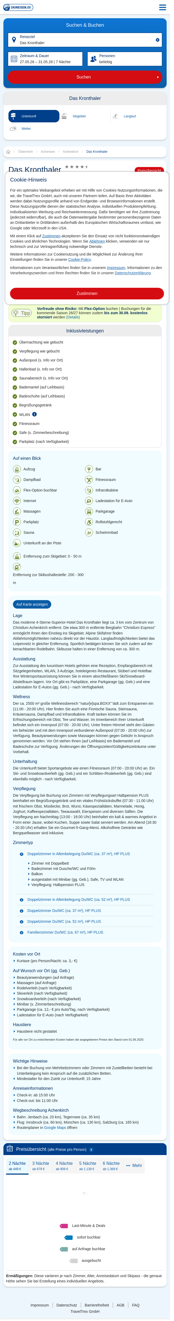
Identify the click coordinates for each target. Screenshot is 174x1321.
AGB (121, 1305)
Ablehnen (97, 241)
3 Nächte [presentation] (40, 1166)
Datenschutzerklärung (133, 273)
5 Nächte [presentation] (87, 1166)
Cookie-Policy (79, 259)
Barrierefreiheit (97, 1305)
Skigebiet (79, 116)
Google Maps (55, 1127)
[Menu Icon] (162, 7)
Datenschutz (67, 1305)
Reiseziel (27, 37)
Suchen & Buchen (85, 25)
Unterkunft (29, 116)
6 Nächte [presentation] (111, 1166)
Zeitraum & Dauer (34, 56)
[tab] (17, 1166)
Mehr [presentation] (134, 1165)
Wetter (26, 129)
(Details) (73, 317)
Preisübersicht (149, 171)
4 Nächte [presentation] (64, 1166)
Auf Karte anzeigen (32, 604)
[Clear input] (158, 40)
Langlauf (130, 116)
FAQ (135, 1305)
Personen (107, 56)
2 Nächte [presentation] (17, 1166)
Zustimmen (51, 236)
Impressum (116, 268)
